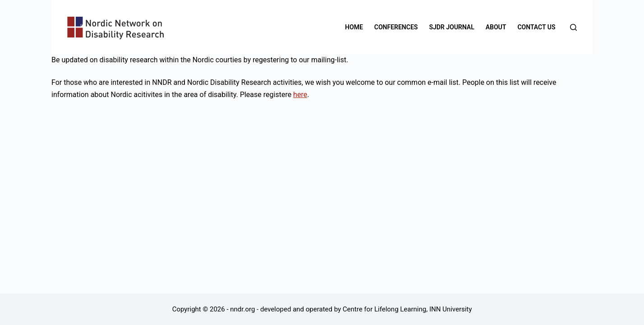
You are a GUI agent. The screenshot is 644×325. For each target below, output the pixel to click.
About (496, 27)
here (300, 94)
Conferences (396, 27)
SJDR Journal (451, 27)
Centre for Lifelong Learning (384, 309)
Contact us (536, 27)
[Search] (573, 27)
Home (354, 27)
